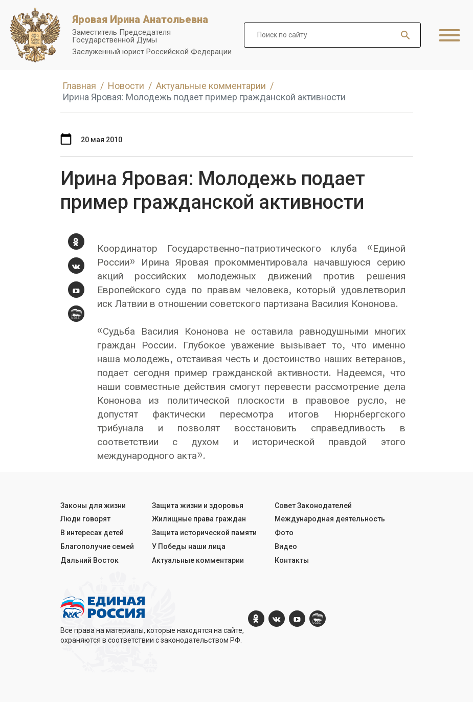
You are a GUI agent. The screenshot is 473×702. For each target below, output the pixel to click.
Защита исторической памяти (204, 533)
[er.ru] (76, 313)
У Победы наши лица (189, 546)
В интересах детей (92, 533)
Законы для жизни (93, 505)
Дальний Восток (89, 560)
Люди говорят (85, 519)
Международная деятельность (330, 519)
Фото (284, 533)
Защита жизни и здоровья (197, 505)
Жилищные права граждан (199, 519)
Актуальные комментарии (198, 560)
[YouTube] (76, 289)
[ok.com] (76, 241)
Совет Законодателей (313, 505)
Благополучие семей (97, 546)
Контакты (292, 560)
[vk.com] (76, 265)
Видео (286, 546)
